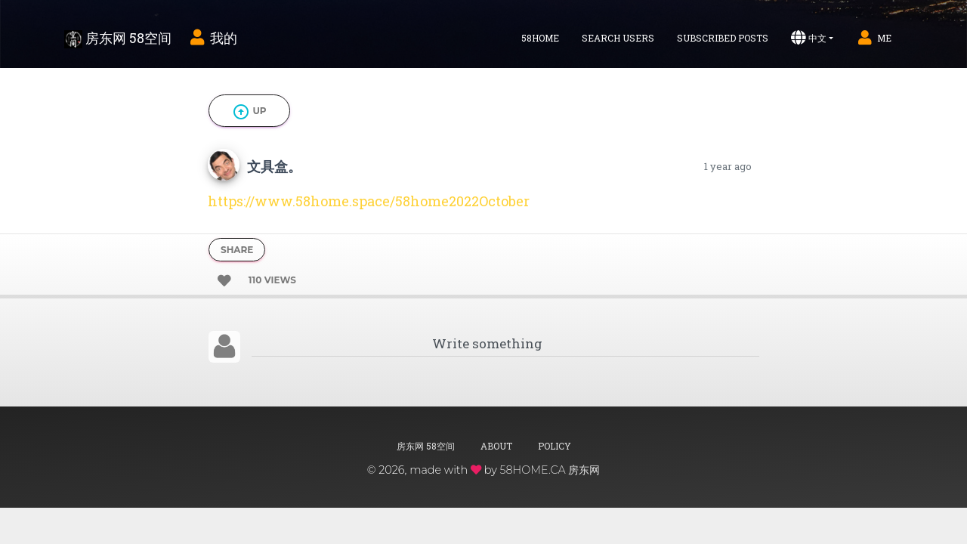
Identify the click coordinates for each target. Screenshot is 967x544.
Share (237, 249)
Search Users (618, 38)
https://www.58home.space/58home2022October (369, 201)
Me (873, 37)
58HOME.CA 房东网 (549, 470)
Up (249, 112)
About (496, 446)
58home (540, 38)
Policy (554, 446)
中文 (808, 37)
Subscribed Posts (722, 38)
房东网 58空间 (117, 38)
